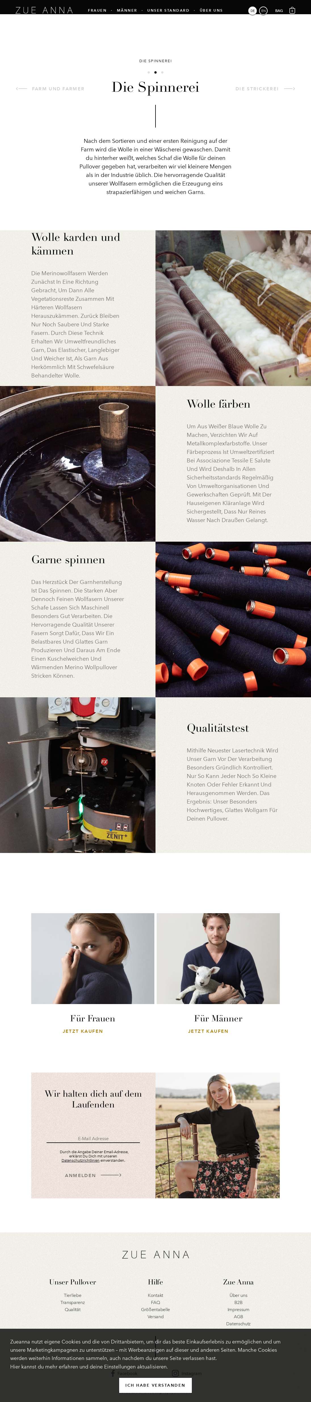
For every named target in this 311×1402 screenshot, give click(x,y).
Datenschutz (238, 1323)
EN (263, 16)
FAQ (155, 1302)
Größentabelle (155, 1309)
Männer (127, 16)
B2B (238, 1302)
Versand (156, 1316)
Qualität (73, 1309)
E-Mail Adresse (93, 1138)
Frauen (97, 16)
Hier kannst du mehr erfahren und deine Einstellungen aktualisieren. (89, 1367)
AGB (238, 1316)
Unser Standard (168, 16)
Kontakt (155, 1295)
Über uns (211, 16)
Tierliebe (72, 1295)
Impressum (238, 1309)
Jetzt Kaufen (83, 1031)
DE (253, 16)
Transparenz (72, 1302)
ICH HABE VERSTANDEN (155, 1385)
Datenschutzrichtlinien (81, 1160)
